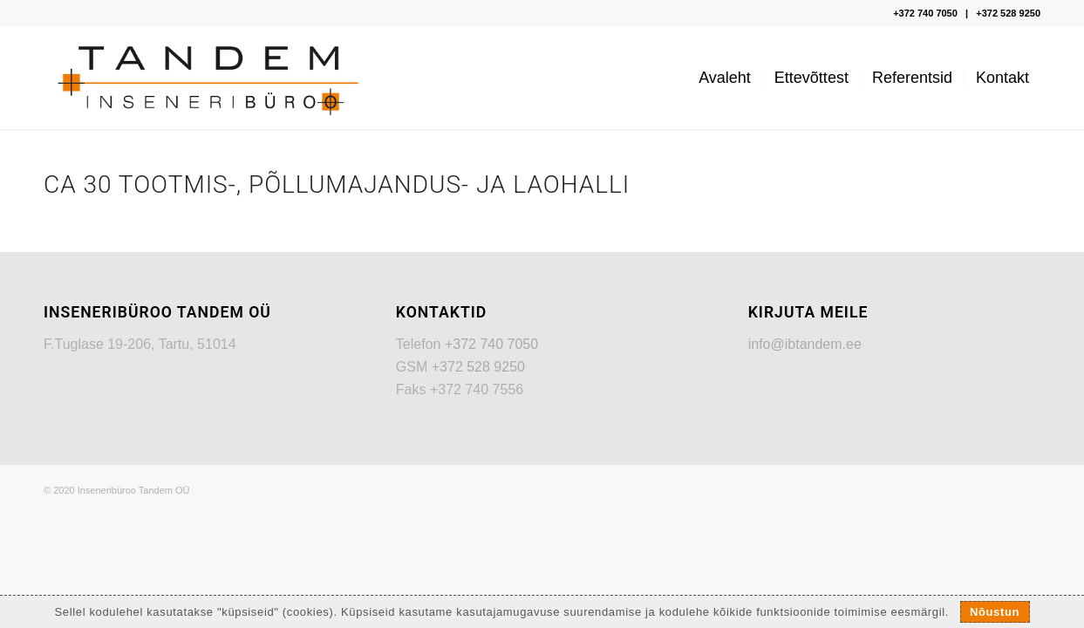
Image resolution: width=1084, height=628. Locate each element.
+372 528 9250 (1008, 13)
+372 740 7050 (925, 13)
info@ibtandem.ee (805, 344)
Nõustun (994, 611)
